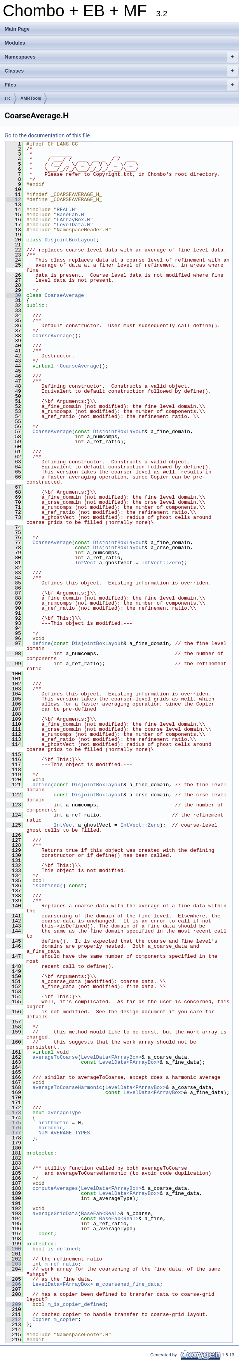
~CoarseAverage (78, 365)
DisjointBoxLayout (70, 239)
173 (13, 1112)
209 (13, 1304)
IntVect (85, 562)
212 (13, 1319)
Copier (41, 1319)
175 (13, 1122)
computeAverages (55, 1188)
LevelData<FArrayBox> (111, 1057)
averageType (64, 1112)
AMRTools (31, 98)
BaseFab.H (70, 214)
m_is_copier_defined (76, 1304)
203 (13, 1263)
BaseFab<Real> (100, 1213)
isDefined (45, 885)
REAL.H (66, 209)
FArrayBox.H (73, 219)
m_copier (66, 1319)
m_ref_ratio (61, 1263)
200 (13, 1248)
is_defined (62, 1248)
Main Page (17, 29)
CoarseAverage (64, 295)
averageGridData (55, 1213)
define (41, 643)
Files (121, 85)
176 (13, 1127)
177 (13, 1132)
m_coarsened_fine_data (128, 1284)
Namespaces (121, 57)
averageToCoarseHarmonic (67, 1087)
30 (13, 295)
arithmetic (53, 1122)
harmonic (50, 1127)
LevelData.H (73, 224)
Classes (121, 71)
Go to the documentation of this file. (48, 135)
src (7, 98)
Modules (15, 43)
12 (13, 199)
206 (13, 1284)
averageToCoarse (55, 1057)
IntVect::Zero (161, 562)
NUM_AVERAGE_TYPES (64, 1132)
